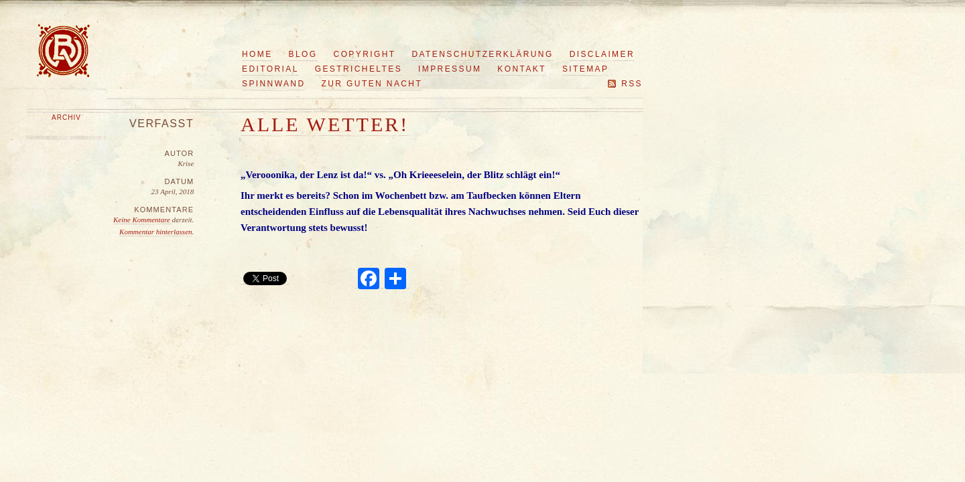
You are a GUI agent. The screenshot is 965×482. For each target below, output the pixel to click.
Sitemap (585, 69)
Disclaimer (602, 54)
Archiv (66, 117)
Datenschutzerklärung (483, 54)
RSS (632, 83)
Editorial (270, 69)
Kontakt (521, 69)
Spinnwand (274, 83)
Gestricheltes (358, 69)
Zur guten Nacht (372, 83)
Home (257, 54)
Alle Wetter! (325, 124)
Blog (303, 54)
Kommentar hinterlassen (155, 232)
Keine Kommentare (142, 220)
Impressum (449, 69)
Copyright (365, 54)
